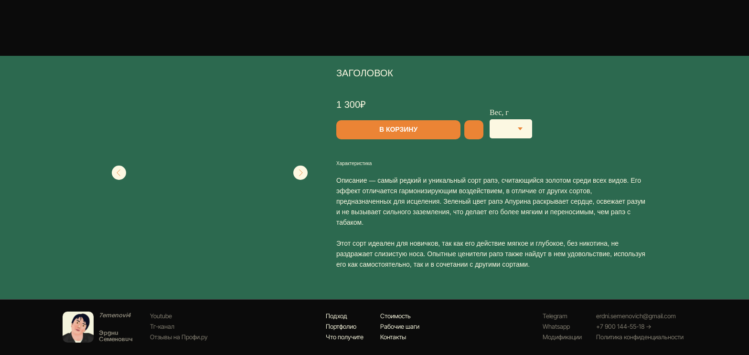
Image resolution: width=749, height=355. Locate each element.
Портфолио (341, 326)
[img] (78, 327)
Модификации (562, 337)
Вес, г (499, 112)
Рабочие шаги (399, 326)
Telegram (555, 316)
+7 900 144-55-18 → (624, 326)
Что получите (345, 337)
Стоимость (395, 316)
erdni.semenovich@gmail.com (636, 316)
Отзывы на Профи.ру (179, 337)
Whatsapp (556, 326)
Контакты (393, 337)
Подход (336, 316)
